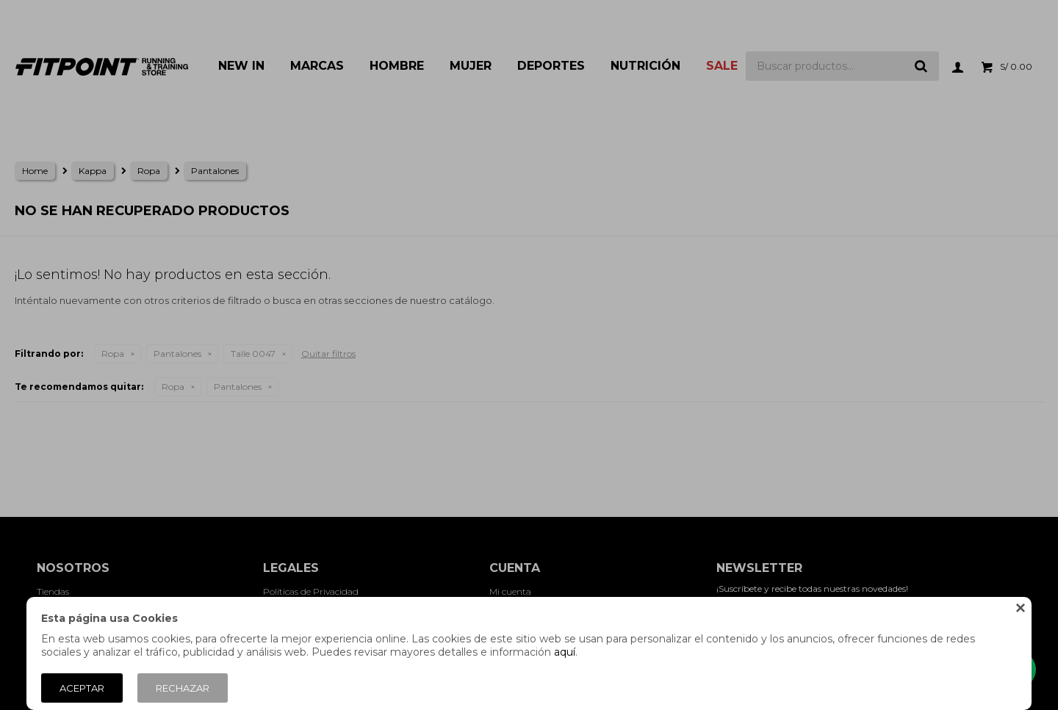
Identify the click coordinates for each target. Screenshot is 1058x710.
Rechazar (182, 688)
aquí (564, 652)
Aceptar (82, 688)
